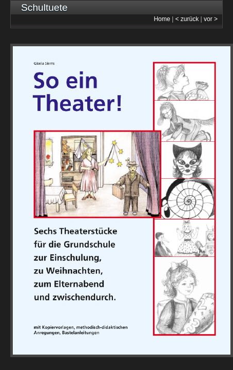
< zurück (187, 19)
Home (162, 19)
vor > (211, 19)
